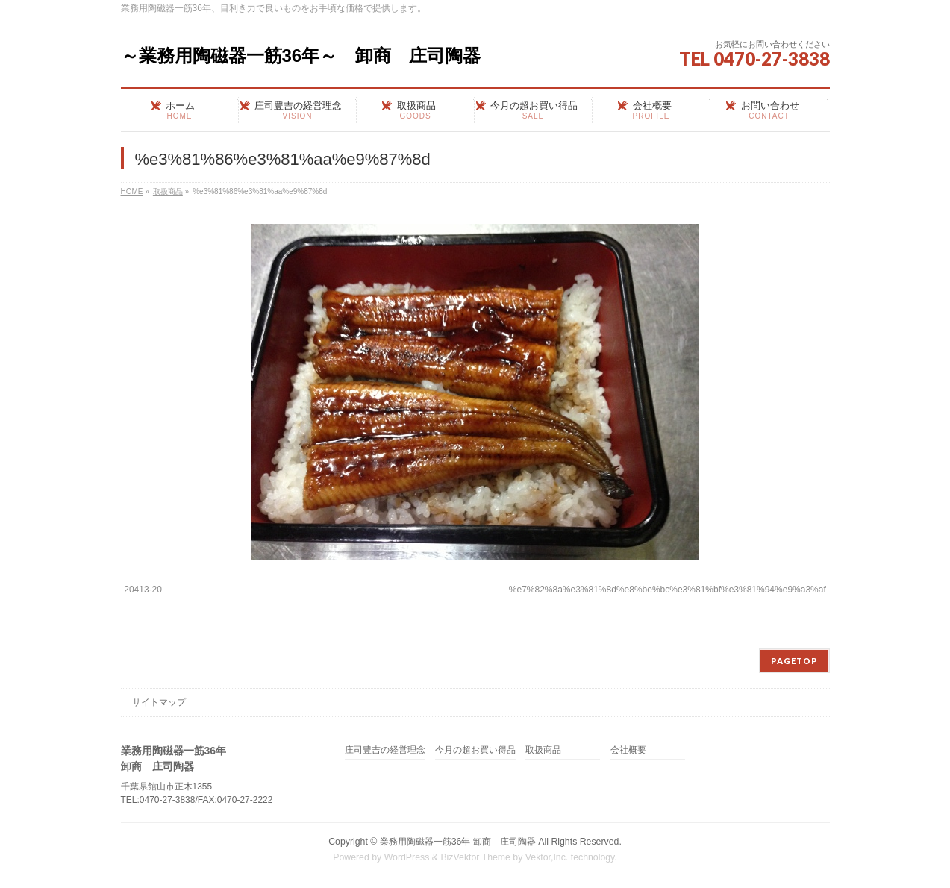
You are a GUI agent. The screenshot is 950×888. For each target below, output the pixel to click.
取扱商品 (543, 750)
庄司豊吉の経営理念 (385, 750)
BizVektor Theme (475, 857)
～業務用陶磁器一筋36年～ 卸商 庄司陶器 (301, 56)
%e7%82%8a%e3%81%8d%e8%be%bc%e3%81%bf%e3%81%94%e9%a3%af (667, 589)
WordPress (407, 857)
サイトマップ (159, 702)
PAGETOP (794, 661)
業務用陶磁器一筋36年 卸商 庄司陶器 (458, 842)
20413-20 (143, 589)
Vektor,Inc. (547, 857)
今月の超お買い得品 (475, 750)
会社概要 (628, 750)
